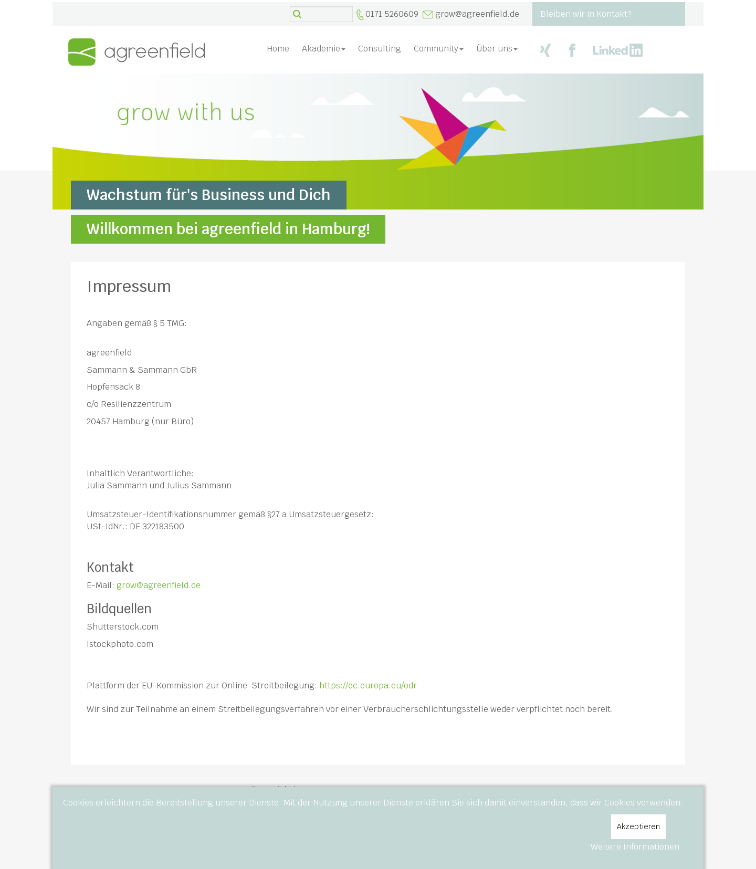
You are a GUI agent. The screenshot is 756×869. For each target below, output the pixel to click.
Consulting (379, 48)
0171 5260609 (391, 13)
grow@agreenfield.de (477, 13)
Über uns (497, 48)
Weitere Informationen (635, 846)
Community (439, 48)
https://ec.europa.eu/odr (368, 685)
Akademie (323, 48)
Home (278, 48)
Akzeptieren (638, 826)
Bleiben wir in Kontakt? (586, 13)
